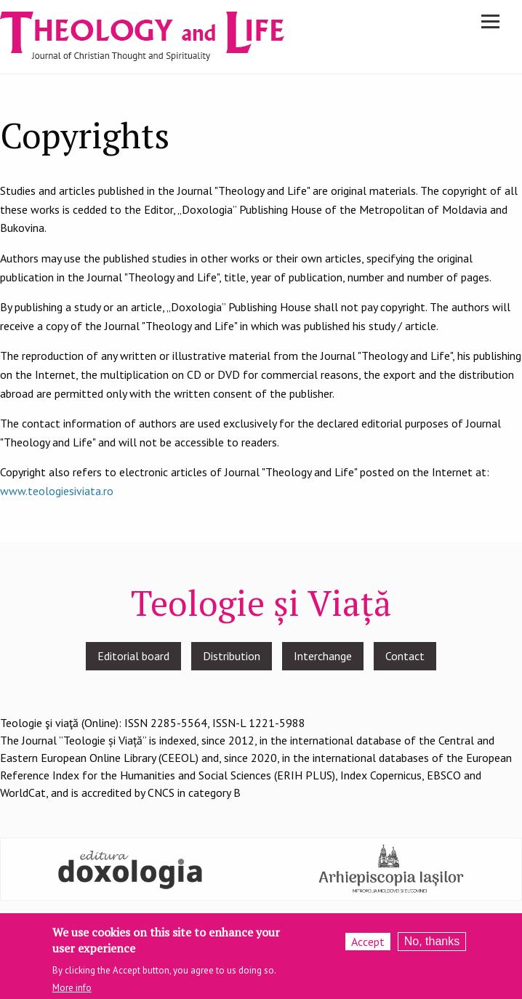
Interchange (323, 656)
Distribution (231, 656)
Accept (368, 947)
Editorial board (133, 656)
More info (72, 993)
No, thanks (431, 947)
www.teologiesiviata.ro (56, 491)
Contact (405, 656)
